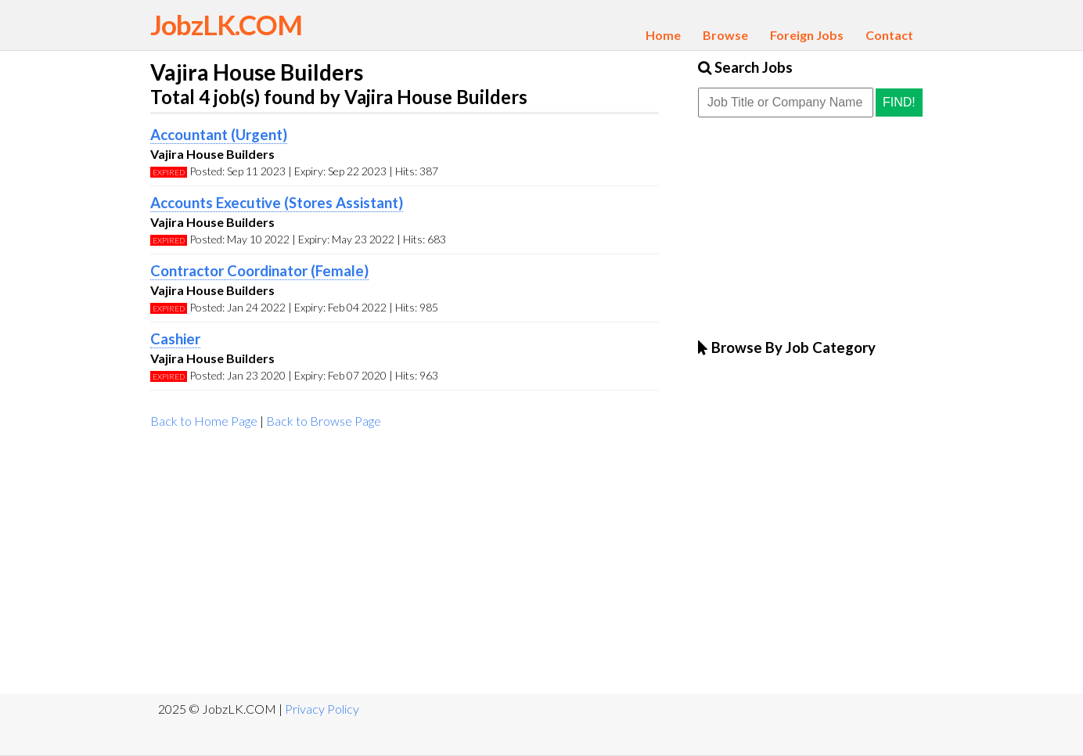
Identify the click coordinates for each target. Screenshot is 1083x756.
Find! (899, 102)
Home (663, 34)
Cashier (175, 338)
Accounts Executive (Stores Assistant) (276, 202)
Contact (889, 34)
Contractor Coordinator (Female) (259, 270)
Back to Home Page (203, 420)
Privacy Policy (322, 708)
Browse (725, 34)
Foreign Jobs (807, 34)
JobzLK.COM (226, 24)
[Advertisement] (404, 568)
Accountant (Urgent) (218, 134)
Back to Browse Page (323, 420)
